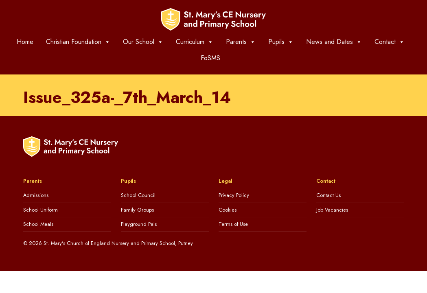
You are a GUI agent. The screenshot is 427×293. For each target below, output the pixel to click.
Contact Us (328, 195)
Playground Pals (139, 224)
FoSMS (210, 58)
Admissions (35, 195)
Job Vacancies (332, 210)
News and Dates (334, 42)
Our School (143, 42)
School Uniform (40, 210)
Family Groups (137, 210)
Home (25, 41)
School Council (138, 195)
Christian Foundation (78, 42)
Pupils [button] (280, 42)
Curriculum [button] (194, 42)
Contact (389, 42)
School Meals (38, 224)
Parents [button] (241, 42)
